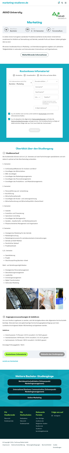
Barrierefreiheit (46, 445)
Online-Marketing (34, 397)
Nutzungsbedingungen (39, 119)
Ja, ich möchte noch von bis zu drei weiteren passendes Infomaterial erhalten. (32, 115)
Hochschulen (43, 114)
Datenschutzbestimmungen (19, 121)
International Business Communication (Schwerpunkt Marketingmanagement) (34, 390)
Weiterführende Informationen (34, 55)
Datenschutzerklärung (18, 445)
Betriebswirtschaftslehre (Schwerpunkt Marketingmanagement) (34, 382)
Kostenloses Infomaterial (16, 354)
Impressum (6, 445)
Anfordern (34, 130)
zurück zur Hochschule (10, 361)
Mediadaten (23, 418)
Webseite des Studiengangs (52, 354)
